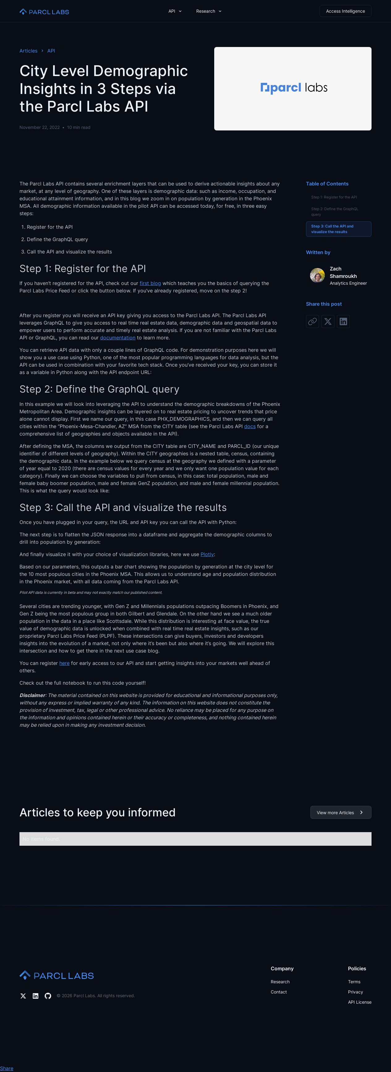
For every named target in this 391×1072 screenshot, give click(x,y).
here (64, 663)
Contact (279, 991)
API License (360, 1002)
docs (250, 426)
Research (280, 981)
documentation (117, 337)
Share (6, 1068)
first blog (150, 283)
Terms (354, 981)
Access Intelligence (345, 11)
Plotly (207, 554)
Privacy (355, 991)
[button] (175, 11)
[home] (44, 11)
